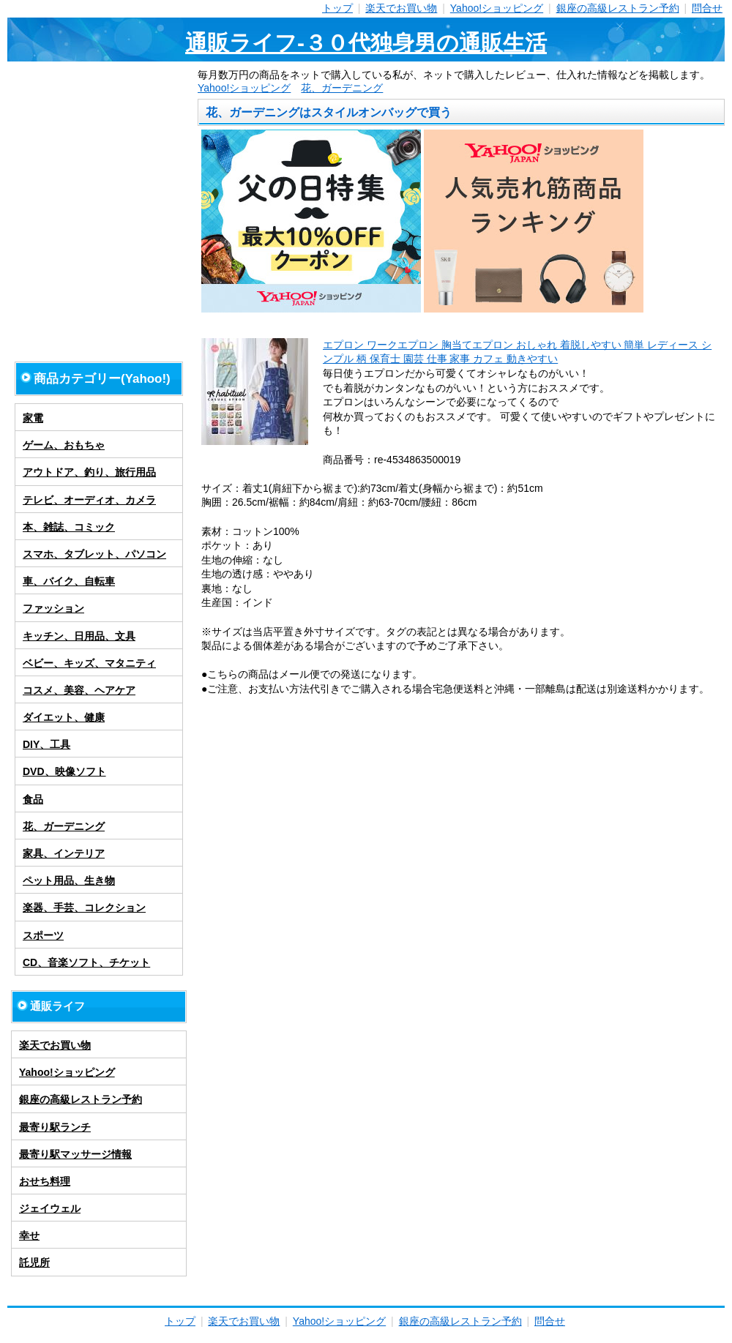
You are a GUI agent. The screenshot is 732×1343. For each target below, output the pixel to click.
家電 (33, 418)
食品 (33, 799)
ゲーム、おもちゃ (64, 445)
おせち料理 (44, 1181)
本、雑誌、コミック (69, 527)
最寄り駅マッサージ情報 (75, 1154)
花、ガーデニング (342, 88)
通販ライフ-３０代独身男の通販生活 (366, 43)
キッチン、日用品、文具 (79, 636)
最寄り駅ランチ (55, 1127)
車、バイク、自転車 (69, 581)
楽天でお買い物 (401, 8)
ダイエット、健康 (64, 717)
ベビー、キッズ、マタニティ (89, 663)
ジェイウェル (50, 1208)
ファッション (53, 608)
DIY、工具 (46, 744)
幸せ (29, 1235)
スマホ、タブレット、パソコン (94, 554)
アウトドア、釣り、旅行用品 (89, 472)
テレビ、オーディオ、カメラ (89, 500)
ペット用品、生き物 (69, 880)
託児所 (34, 1262)
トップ (337, 8)
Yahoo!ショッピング (496, 8)
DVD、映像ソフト (64, 771)
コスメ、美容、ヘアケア (79, 690)
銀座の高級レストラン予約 (617, 8)
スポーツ (43, 935)
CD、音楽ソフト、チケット (86, 962)
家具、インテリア (64, 853)
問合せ (707, 8)
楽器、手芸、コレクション (84, 907)
